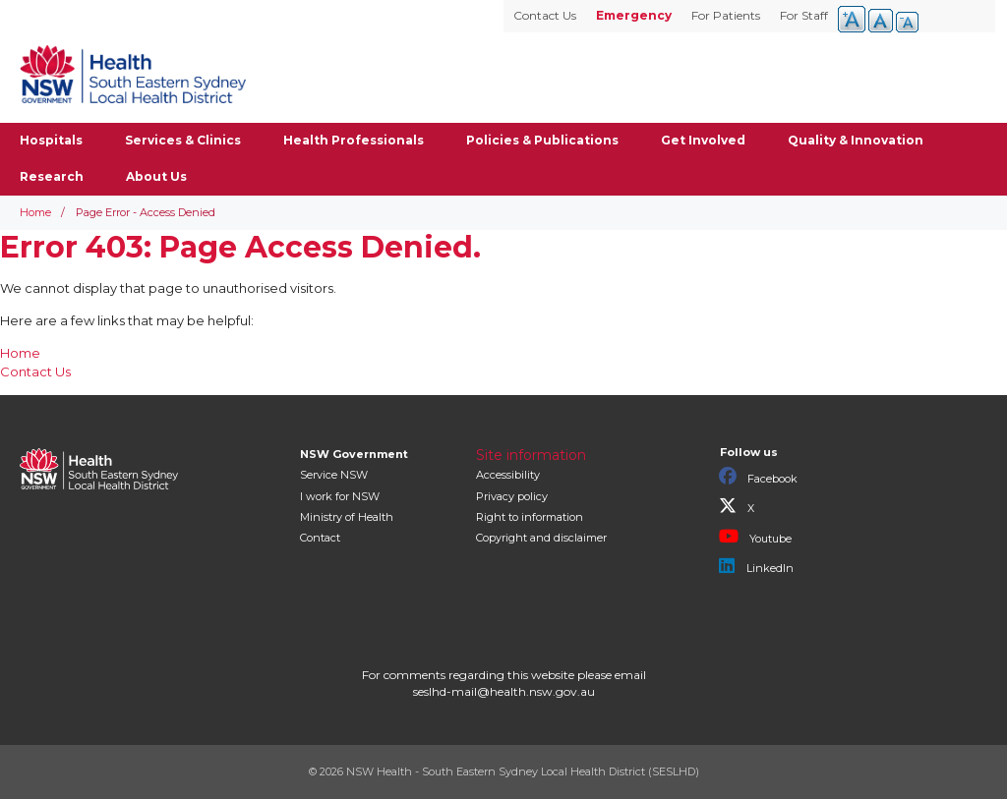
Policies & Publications (542, 140)
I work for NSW (340, 496)
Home (35, 212)
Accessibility (508, 475)
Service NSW (334, 475)
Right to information (529, 517)
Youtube (755, 536)
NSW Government (354, 454)
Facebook (758, 476)
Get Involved (703, 140)
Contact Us (544, 15)
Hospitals (51, 140)
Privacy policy (512, 496)
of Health (346, 517)
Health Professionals (353, 140)
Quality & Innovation (855, 140)
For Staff (804, 15)
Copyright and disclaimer (541, 537)
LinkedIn (756, 566)
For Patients (725, 15)
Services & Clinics (183, 140)
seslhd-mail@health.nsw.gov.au (504, 691)
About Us (156, 176)
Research (52, 176)
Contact (320, 537)
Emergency (634, 15)
